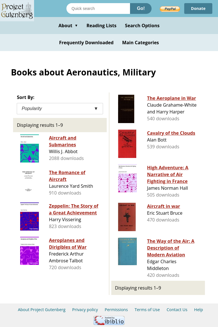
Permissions (116, 309)
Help (198, 309)
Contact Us (177, 309)
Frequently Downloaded (86, 42)
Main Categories (140, 42)
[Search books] (98, 8)
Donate (198, 8)
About (68, 25)
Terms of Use (147, 309)
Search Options (142, 25)
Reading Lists (102, 25)
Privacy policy (85, 309)
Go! (141, 8)
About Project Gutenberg (42, 309)
